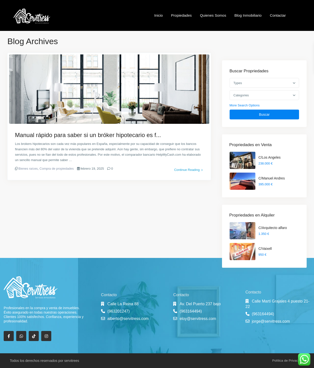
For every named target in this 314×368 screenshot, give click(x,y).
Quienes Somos (213, 15)
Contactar (278, 15)
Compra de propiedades (56, 168)
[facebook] (9, 336)
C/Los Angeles (270, 157)
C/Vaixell (265, 249)
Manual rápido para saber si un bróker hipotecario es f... (88, 135)
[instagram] (46, 336)
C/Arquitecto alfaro (273, 228)
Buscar (264, 114)
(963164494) (191, 311)
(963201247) (118, 311)
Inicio (158, 15)
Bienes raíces (28, 168)
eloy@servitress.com (198, 319)
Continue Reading (188, 168)
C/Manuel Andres (272, 178)
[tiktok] (34, 336)
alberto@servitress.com (128, 319)
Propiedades (181, 15)
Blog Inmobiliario (248, 15)
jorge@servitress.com (271, 321)
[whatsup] (21, 336)
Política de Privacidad (287, 360)
